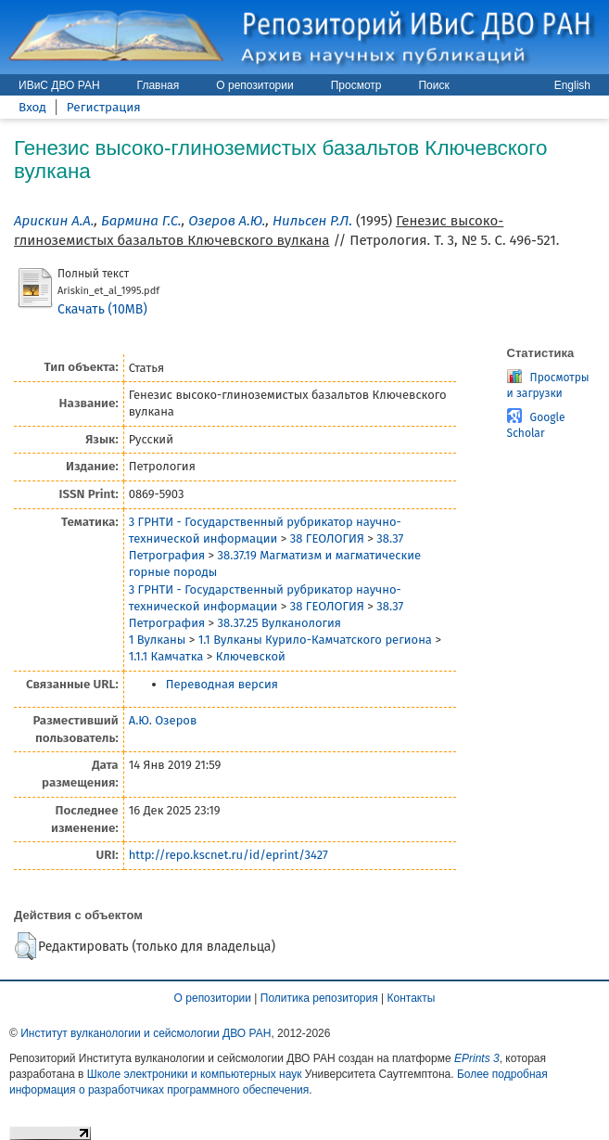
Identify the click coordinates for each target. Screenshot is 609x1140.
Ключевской (250, 656)
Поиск (433, 85)
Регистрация (104, 107)
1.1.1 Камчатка (166, 656)
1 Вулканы (157, 640)
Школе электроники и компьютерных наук (194, 1074)
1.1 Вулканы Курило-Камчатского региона (315, 640)
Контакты (411, 998)
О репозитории (254, 85)
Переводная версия (222, 684)
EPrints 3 (477, 1058)
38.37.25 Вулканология (279, 623)
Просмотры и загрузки (548, 385)
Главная (158, 85)
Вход (32, 107)
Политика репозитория (319, 998)
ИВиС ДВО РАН (59, 85)
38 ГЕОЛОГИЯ (327, 538)
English (572, 85)
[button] (25, 946)
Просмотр (356, 85)
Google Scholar (536, 425)
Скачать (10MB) (102, 309)
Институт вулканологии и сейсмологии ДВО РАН (145, 1033)
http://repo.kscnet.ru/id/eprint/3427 (228, 855)
